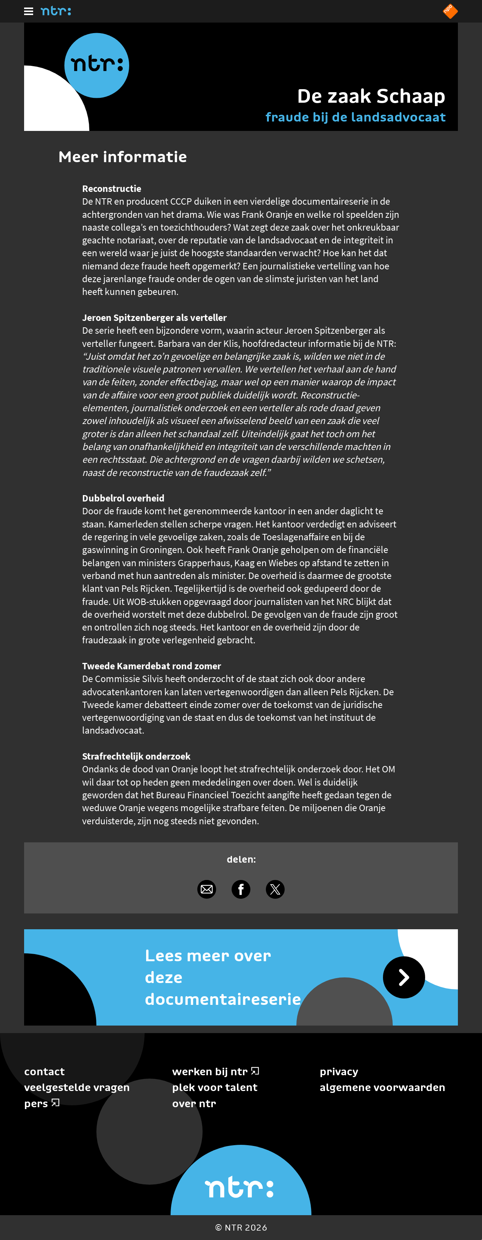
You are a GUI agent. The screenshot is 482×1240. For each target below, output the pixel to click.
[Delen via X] (275, 889)
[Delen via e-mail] (207, 889)
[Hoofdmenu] (28, 11)
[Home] (56, 13)
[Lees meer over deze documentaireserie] (241, 977)
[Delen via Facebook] (241, 889)
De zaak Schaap (371, 96)
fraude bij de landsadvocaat (355, 116)
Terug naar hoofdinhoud (481, 1239)
